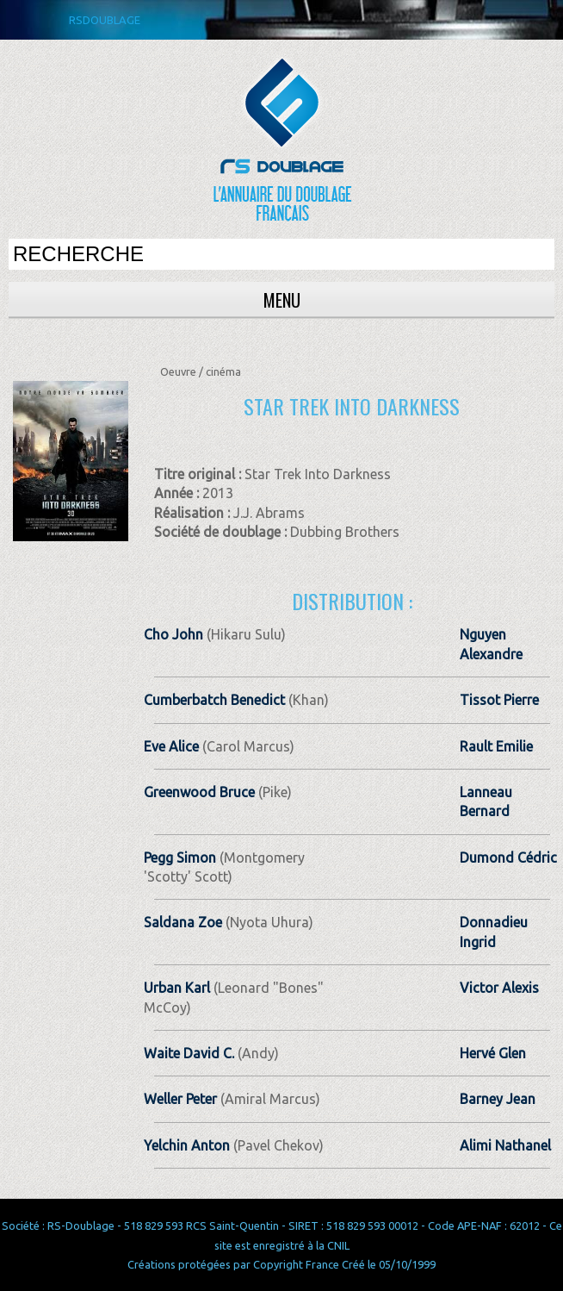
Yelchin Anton (187, 1145)
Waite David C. (189, 1053)
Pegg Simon (180, 857)
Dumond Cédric (508, 857)
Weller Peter (180, 1099)
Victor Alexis (499, 987)
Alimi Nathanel (505, 1145)
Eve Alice (171, 746)
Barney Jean (497, 1099)
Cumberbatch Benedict (214, 700)
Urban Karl (177, 987)
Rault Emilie (496, 746)
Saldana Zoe (183, 922)
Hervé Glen (493, 1053)
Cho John (173, 634)
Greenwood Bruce (199, 792)
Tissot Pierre (499, 700)
